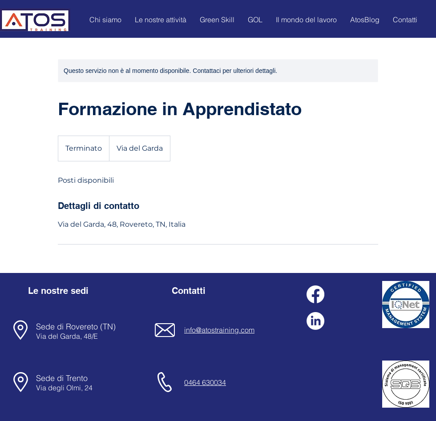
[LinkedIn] (315, 321)
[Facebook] (315, 294)
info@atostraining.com (219, 329)
